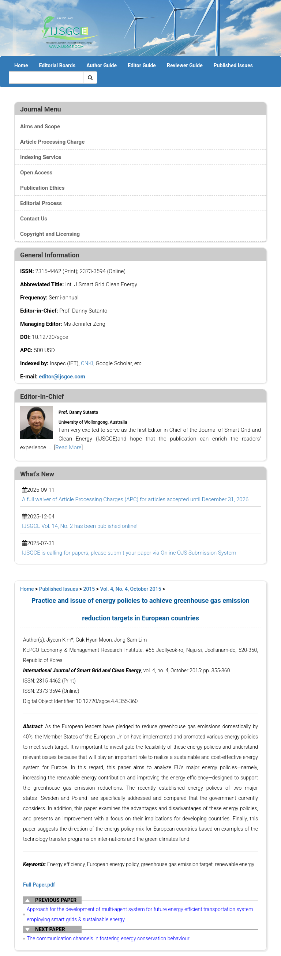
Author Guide (101, 65)
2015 (89, 589)
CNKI (87, 363)
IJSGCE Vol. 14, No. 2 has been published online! (80, 526)
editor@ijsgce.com (62, 376)
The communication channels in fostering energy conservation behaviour (108, 938)
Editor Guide (142, 65)
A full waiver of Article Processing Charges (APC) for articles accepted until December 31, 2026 (135, 499)
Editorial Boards (57, 65)
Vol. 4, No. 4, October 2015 (130, 589)
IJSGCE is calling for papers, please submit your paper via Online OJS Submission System (129, 552)
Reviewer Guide (185, 65)
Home (21, 65)
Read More (68, 447)
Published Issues (233, 65)
